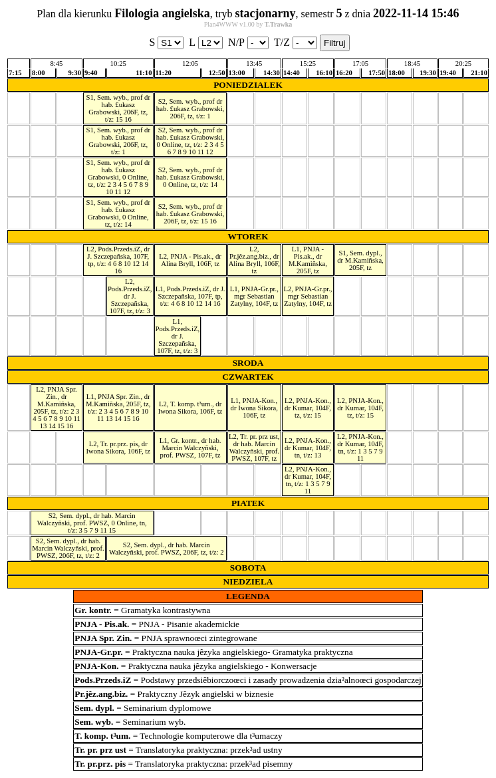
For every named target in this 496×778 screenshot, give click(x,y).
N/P (248, 43)
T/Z (295, 43)
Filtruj (335, 43)
